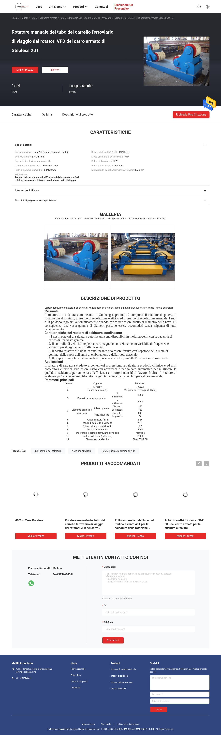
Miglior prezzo (24, 69)
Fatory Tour (76, 675)
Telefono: (108, 622)
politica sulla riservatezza (128, 724)
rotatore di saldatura (119, 676)
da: (105, 605)
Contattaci (113, 640)
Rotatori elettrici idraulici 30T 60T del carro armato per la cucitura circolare (184, 524)
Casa (14, 18)
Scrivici (55, 69)
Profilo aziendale (78, 669)
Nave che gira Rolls (81, 451)
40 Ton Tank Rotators (29, 520)
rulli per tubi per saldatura (48, 451)
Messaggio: (110, 567)
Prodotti (24, 18)
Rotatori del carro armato (44, 18)
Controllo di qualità (79, 681)
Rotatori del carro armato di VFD (118, 451)
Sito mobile (106, 724)
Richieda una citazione (191, 114)
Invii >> (159, 710)
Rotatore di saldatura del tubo (123, 669)
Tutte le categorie (118, 689)
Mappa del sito (88, 724)
